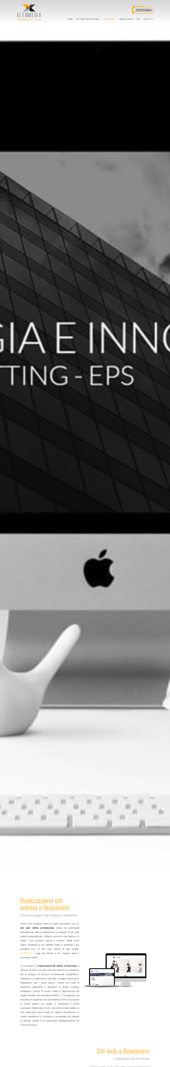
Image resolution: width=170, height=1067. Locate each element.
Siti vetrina (109, 19)
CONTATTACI (27, 953)
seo (138, 19)
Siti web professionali (88, 19)
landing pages (126, 19)
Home (70, 19)
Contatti (148, 19)
